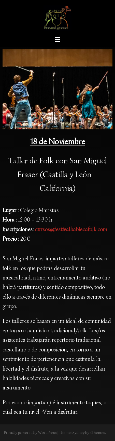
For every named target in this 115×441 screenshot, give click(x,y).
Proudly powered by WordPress (30, 432)
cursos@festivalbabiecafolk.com (71, 229)
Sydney (78, 432)
